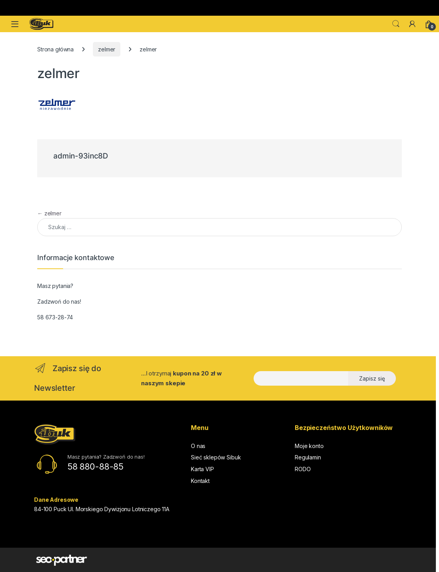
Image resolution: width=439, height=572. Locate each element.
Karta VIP (202, 469)
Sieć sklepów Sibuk (216, 457)
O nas (198, 446)
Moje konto (309, 446)
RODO (302, 469)
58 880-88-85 (95, 466)
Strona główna (55, 49)
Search (396, 24)
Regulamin (308, 457)
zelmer (106, 49)
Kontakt (200, 480)
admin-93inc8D (80, 155)
